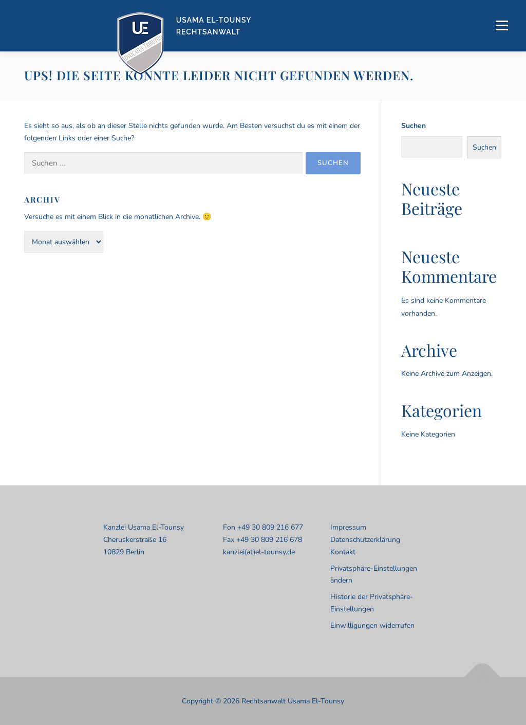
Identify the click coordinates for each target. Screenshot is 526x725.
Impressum (348, 527)
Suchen (413, 126)
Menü (502, 25)
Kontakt (342, 552)
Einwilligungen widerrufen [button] (372, 625)
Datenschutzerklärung (365, 540)
